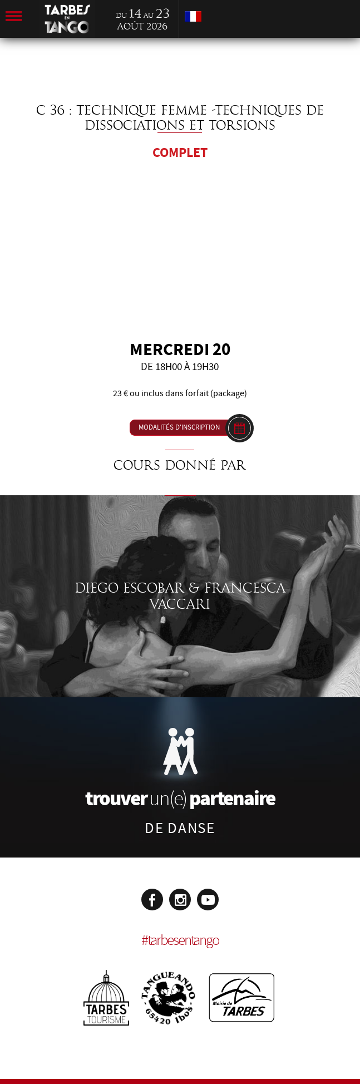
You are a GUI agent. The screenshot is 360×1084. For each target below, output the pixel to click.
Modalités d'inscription (179, 427)
